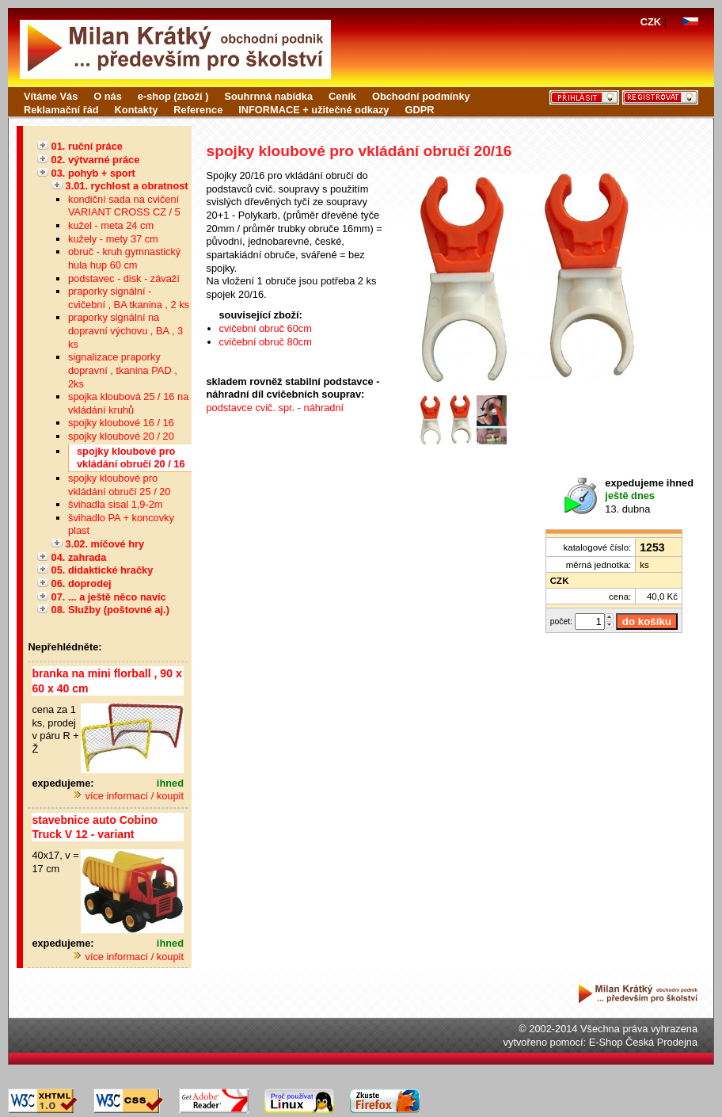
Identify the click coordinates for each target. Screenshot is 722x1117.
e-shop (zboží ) (173, 96)
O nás (107, 96)
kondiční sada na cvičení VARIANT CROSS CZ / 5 (124, 206)
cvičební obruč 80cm (265, 342)
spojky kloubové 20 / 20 (121, 436)
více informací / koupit (128, 796)
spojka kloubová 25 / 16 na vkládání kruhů (128, 403)
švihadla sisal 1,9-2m (115, 504)
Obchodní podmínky (421, 96)
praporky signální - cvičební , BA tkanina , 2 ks (128, 298)
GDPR (419, 110)
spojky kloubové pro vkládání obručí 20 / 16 (131, 458)
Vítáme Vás (51, 96)
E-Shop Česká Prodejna (643, 1042)
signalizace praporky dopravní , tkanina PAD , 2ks (122, 370)
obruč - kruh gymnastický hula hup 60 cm (124, 258)
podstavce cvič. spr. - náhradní (275, 408)
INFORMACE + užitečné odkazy (313, 110)
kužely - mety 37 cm (113, 239)
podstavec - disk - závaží (124, 278)
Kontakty (136, 110)
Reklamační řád (61, 110)
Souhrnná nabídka (268, 96)
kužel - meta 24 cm (111, 225)
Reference (197, 110)
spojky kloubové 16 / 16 (121, 423)
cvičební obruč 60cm (265, 328)
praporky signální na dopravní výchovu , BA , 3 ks (125, 330)
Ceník (342, 96)
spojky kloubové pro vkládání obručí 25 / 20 (119, 485)
